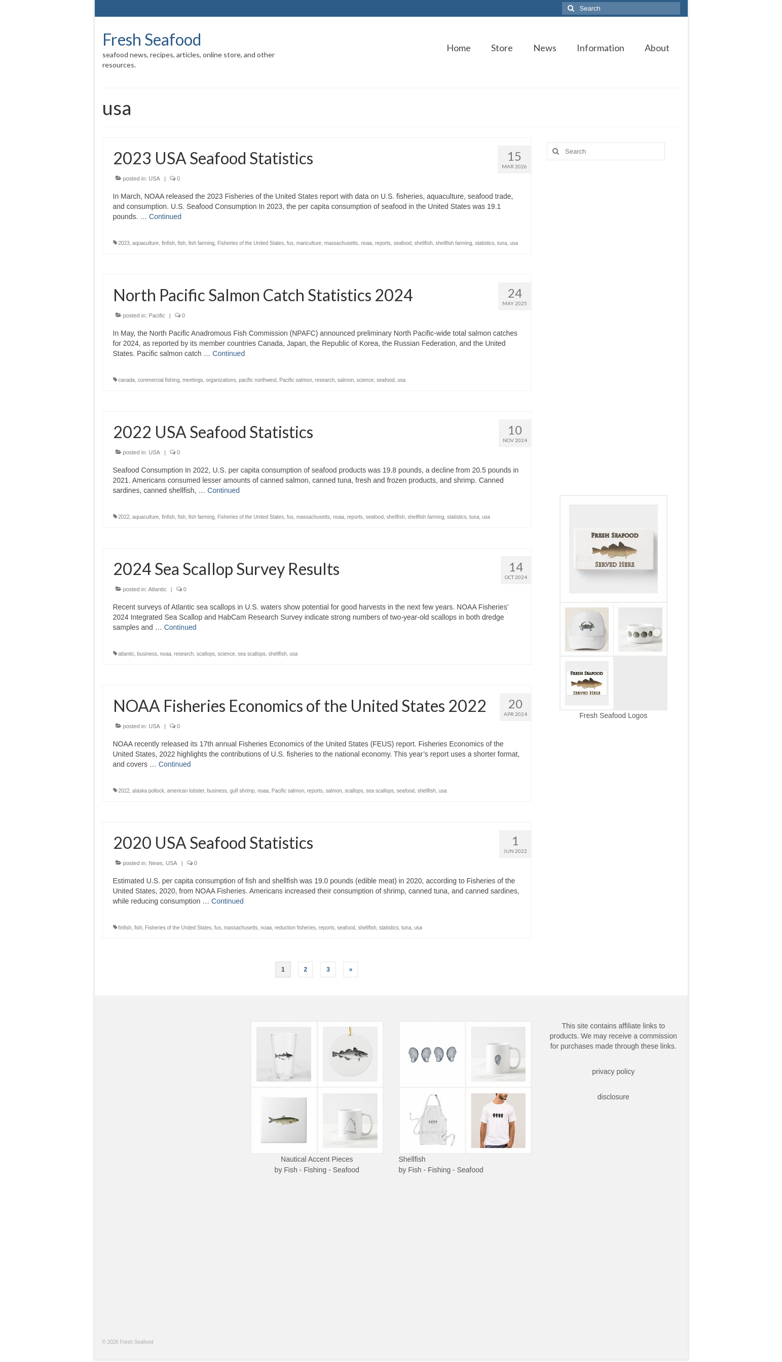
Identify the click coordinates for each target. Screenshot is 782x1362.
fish (182, 243)
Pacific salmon (295, 380)
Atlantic (157, 589)
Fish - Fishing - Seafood (321, 1170)
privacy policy (613, 1071)
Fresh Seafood (151, 39)
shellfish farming (453, 243)
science (365, 380)
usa (514, 243)
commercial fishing (159, 380)
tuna (502, 243)
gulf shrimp (242, 791)
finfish (168, 243)
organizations (221, 380)
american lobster (185, 791)
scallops (206, 654)
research (324, 380)
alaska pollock (148, 791)
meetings (192, 380)
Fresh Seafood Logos (613, 715)
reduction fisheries (295, 927)
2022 (123, 517)
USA (154, 178)
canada (126, 380)
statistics (484, 243)
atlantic (126, 654)
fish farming (202, 243)
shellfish (424, 243)
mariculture (308, 243)
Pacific (156, 315)
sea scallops (252, 654)
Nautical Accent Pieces (317, 1159)
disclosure (613, 1097)
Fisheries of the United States (250, 243)
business (147, 654)
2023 (123, 243)
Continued (165, 216)
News (155, 863)
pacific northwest (257, 380)
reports (383, 243)
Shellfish (412, 1159)
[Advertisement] (613, 327)
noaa (366, 243)
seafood (402, 243)
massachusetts (341, 243)
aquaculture (145, 243)
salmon (346, 380)
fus (290, 243)
